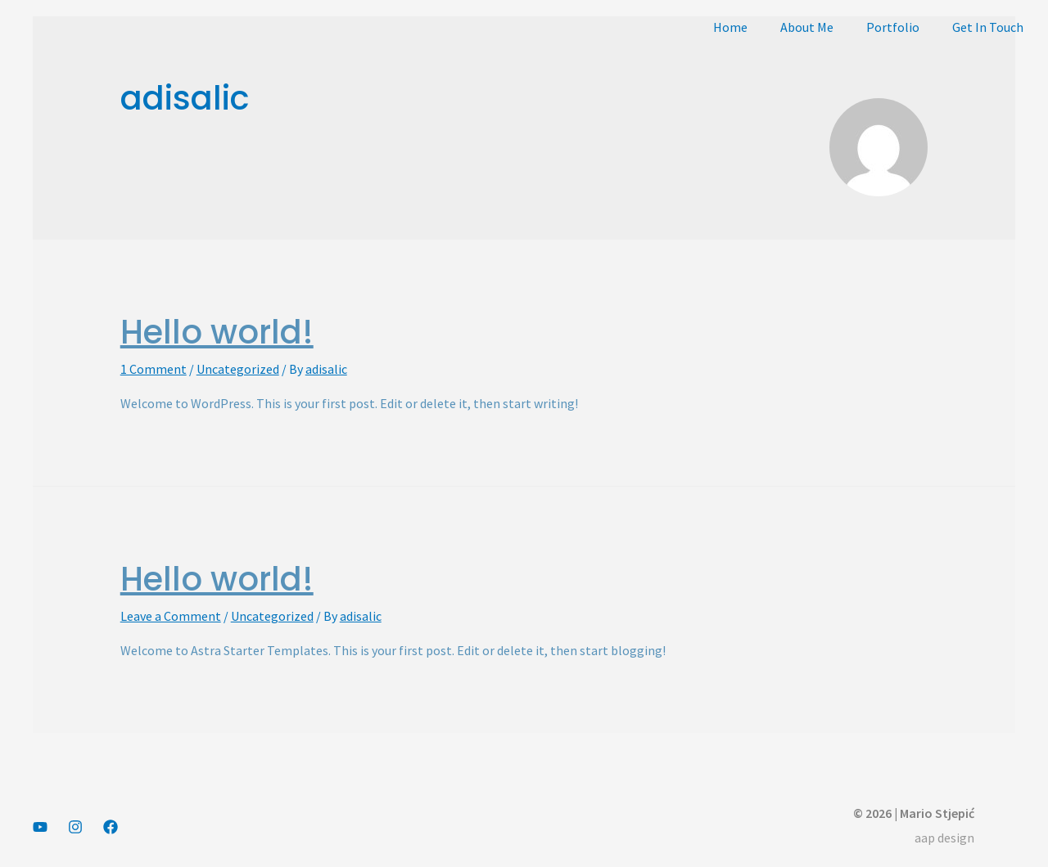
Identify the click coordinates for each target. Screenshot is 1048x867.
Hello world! (217, 332)
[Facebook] (110, 827)
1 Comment (153, 369)
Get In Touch (987, 27)
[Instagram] (75, 827)
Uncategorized (237, 369)
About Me (806, 27)
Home (730, 27)
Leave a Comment (170, 616)
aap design (944, 837)
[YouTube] (40, 827)
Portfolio (892, 27)
